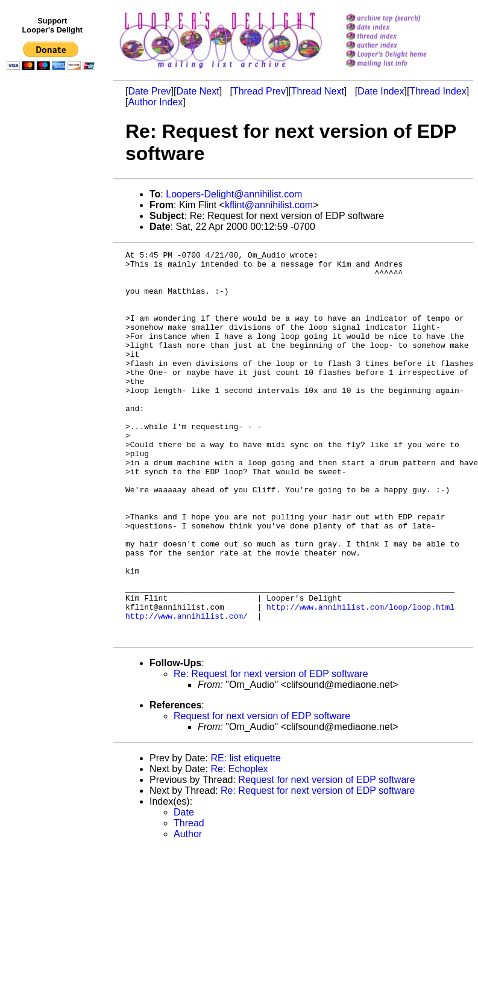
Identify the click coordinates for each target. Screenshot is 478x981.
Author (188, 911)
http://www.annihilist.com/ (186, 689)
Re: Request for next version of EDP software (271, 751)
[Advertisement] (53, 323)
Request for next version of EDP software (262, 793)
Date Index (380, 91)
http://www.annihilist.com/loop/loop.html (360, 678)
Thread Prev (259, 91)
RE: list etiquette (245, 836)
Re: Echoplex (239, 846)
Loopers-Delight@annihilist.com (234, 194)
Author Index (155, 102)
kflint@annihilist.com (269, 205)
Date (184, 890)
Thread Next (317, 91)
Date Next (197, 91)
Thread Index (437, 91)
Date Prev (149, 91)
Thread (189, 901)
